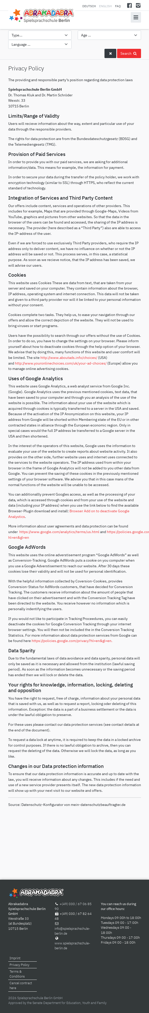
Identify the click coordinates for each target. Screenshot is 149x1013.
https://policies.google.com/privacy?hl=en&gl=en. (72, 640)
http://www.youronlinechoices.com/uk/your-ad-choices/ (61, 363)
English (105, 6)
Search (128, 53)
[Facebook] (129, 5)
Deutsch (89, 6)
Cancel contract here (21, 985)
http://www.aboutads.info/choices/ (68, 357)
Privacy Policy (19, 965)
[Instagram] (138, 5)
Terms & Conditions (17, 974)
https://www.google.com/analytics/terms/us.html (59, 531)
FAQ (118, 6)
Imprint (15, 958)
